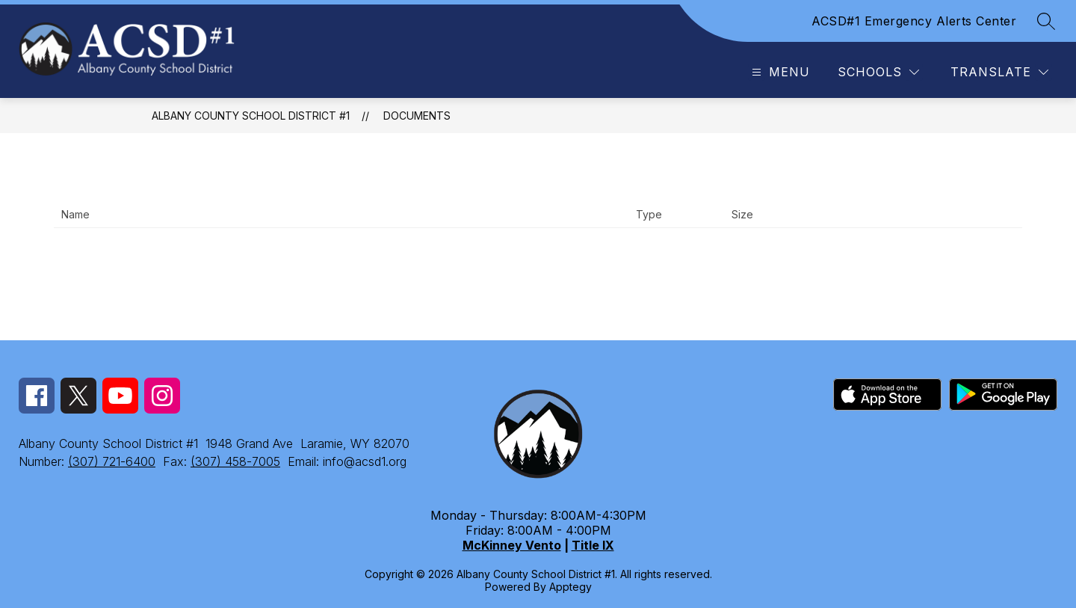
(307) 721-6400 (111, 461)
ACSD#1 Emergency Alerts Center (913, 20)
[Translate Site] (999, 72)
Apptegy (570, 586)
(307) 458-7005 (235, 461)
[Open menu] (779, 72)
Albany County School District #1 (251, 115)
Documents (417, 115)
